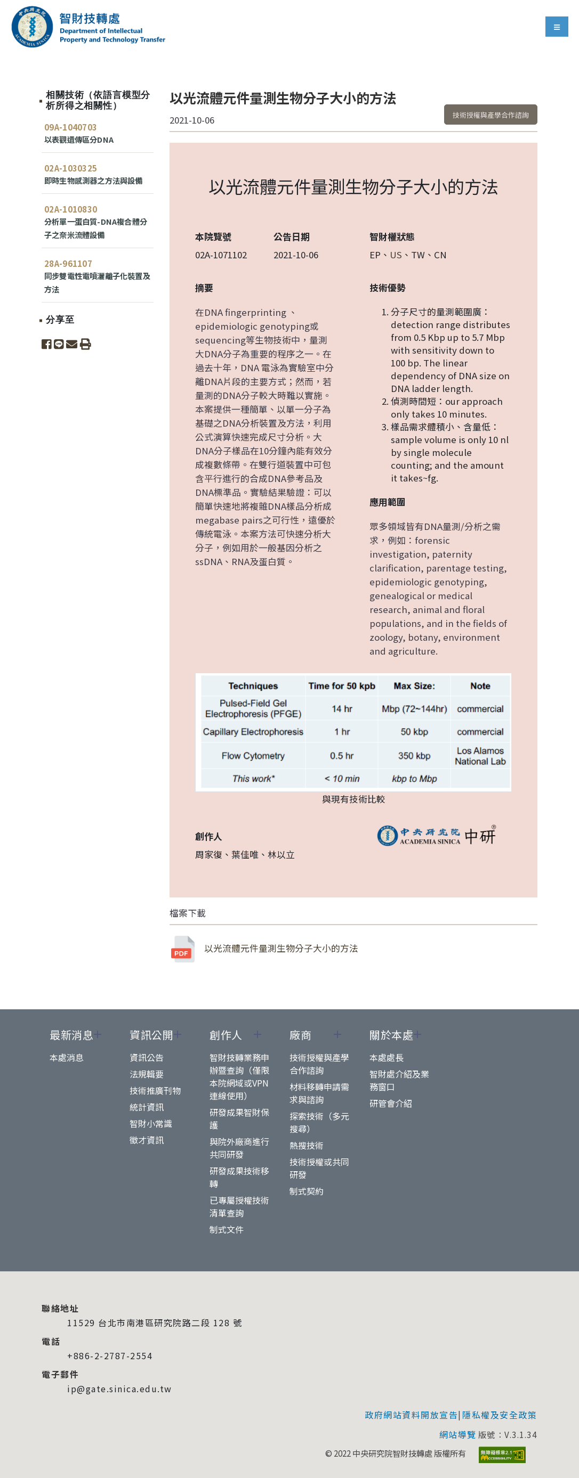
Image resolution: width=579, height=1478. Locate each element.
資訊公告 (147, 1057)
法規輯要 (147, 1073)
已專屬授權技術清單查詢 (239, 1206)
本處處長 (386, 1057)
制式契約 (307, 1191)
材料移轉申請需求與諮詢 (319, 1093)
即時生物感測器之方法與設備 (93, 180)
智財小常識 (151, 1123)
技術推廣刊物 (155, 1090)
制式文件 (227, 1229)
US (396, 254)
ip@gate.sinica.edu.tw (119, 1388)
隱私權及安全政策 (499, 1414)
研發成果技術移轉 (239, 1177)
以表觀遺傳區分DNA (79, 139)
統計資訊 (147, 1106)
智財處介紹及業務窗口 (399, 1080)
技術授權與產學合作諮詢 (491, 115)
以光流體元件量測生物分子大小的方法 (264, 949)
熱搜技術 (307, 1145)
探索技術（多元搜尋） (319, 1122)
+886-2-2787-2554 (109, 1355)
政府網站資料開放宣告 (411, 1414)
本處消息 (67, 1057)
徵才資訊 (147, 1139)
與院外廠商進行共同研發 (239, 1148)
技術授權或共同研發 (319, 1168)
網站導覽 (458, 1434)
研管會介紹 (390, 1103)
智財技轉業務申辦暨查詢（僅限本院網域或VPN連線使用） (239, 1076)
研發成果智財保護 (239, 1118)
